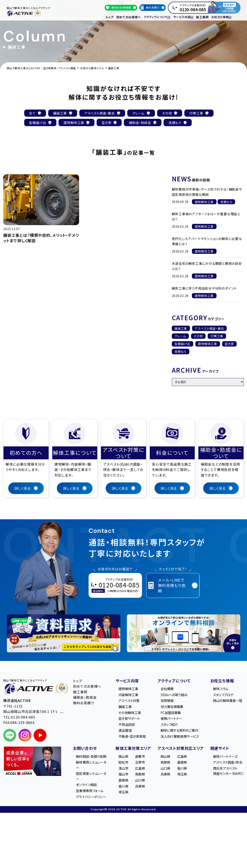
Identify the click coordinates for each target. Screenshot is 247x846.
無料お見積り (83, 703)
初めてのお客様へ (127, 16)
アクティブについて (171, 681)
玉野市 (138, 765)
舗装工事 (180, 329)
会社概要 (166, 689)
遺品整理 (124, 732)
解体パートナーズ (224, 759)
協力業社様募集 (171, 708)
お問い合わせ (85, 751)
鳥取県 (138, 777)
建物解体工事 (207, 344)
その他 (198, 336)
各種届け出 (182, 344)
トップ (109, 16)
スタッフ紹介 (168, 726)
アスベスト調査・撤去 (209, 329)
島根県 (122, 784)
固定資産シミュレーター (91, 785)
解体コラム (219, 689)
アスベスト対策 (128, 701)
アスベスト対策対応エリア (178, 751)
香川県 (122, 790)
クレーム (180, 336)
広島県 (138, 771)
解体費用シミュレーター (91, 773)
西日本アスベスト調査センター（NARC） (227, 774)
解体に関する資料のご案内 (179, 732)
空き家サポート (128, 720)
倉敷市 (138, 759)
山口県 (138, 784)
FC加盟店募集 (169, 714)
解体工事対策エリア (131, 751)
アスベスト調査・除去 (227, 765)
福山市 (122, 777)
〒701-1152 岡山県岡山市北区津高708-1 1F (33, 709)
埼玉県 (122, 796)
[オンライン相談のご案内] (183, 634)
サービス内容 (125, 681)
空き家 (229, 344)
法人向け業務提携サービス (179, 739)
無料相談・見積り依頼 (90, 762)
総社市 (122, 765)
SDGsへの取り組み (173, 695)
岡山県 (122, 759)
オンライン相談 (87, 794)
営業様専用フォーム (91, 800)
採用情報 (166, 701)
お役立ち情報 (220, 681)
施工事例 (199, 16)
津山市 (122, 771)
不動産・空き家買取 (131, 739)
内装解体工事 (127, 695)
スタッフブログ (222, 695)
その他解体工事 (128, 714)
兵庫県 (138, 790)
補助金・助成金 (85, 697)
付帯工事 (216, 336)
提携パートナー (170, 720)
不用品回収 (125, 726)
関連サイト (217, 751)
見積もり (180, 352)
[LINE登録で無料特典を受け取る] (63, 634)
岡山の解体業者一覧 (226, 701)
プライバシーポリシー (90, 809)
